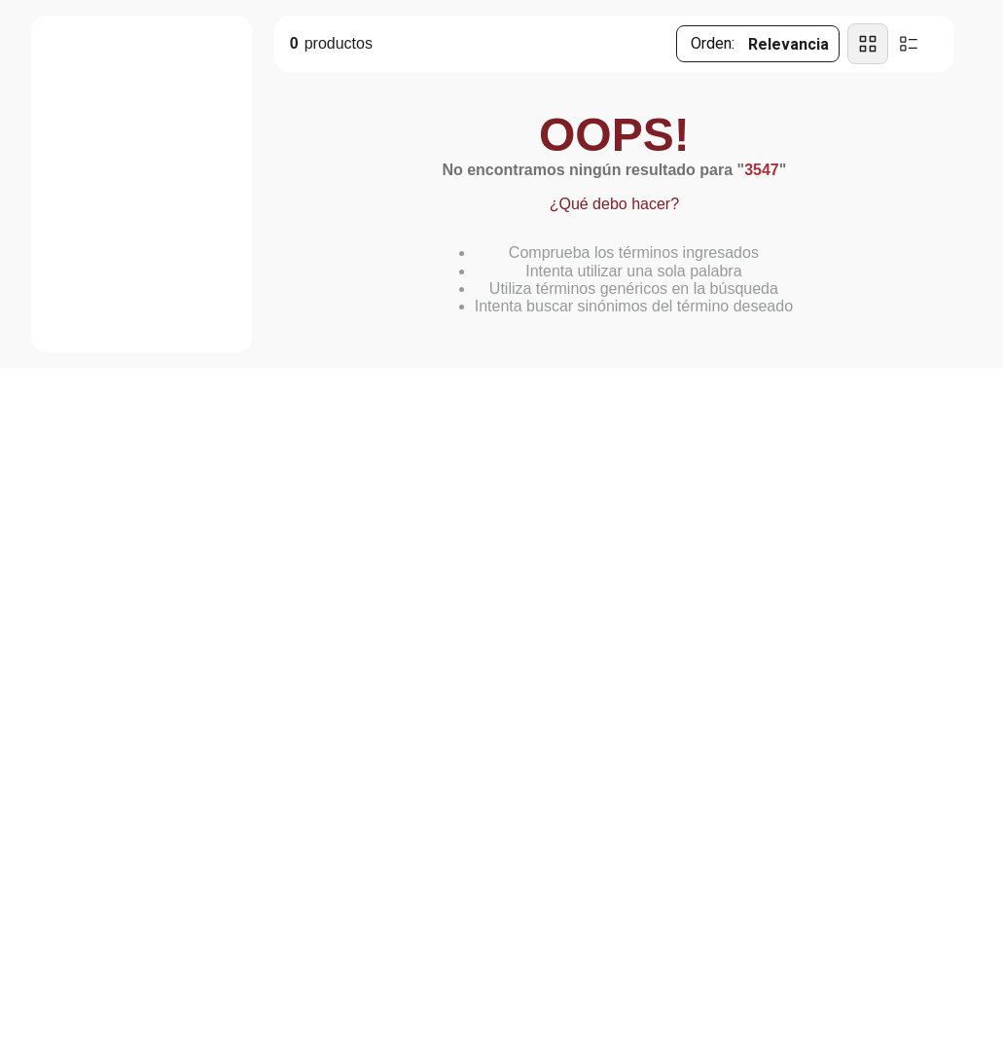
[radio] (867, 43)
